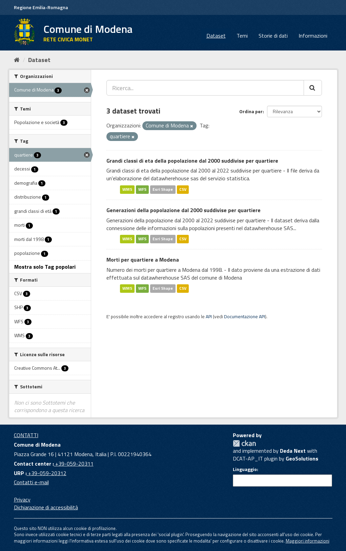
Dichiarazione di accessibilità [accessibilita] (46, 507)
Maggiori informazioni (307, 540)
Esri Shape (162, 189)
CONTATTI (26, 435)
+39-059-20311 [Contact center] (74, 464)
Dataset (216, 36)
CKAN (244, 443)
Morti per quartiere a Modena (142, 260)
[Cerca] (313, 88)
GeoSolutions (302, 458)
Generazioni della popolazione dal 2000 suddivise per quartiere (183, 210)
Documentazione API (244, 316)
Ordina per (251, 111)
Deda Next (293, 451)
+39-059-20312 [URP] (46, 473)
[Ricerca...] (205, 88)
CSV (182, 189)
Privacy (22, 499)
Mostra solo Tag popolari (45, 267)
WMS (127, 189)
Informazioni (313, 36)
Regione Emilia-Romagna (41, 7)
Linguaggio (245, 469)
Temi (242, 36)
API (209, 316)
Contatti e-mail (31, 482)
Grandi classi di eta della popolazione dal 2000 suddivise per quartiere (192, 161)
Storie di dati (273, 36)
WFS (142, 189)
